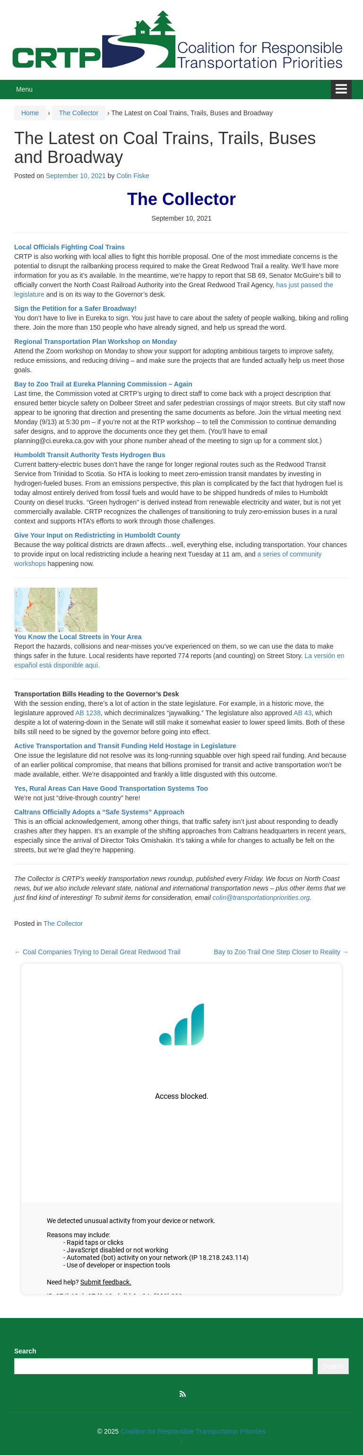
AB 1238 (88, 713)
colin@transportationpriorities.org (261, 897)
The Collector (78, 113)
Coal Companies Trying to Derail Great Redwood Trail (97, 952)
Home (30, 113)
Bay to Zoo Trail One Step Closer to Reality (281, 952)
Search (25, 1351)
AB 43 (302, 713)
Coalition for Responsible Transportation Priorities (193, 1431)
